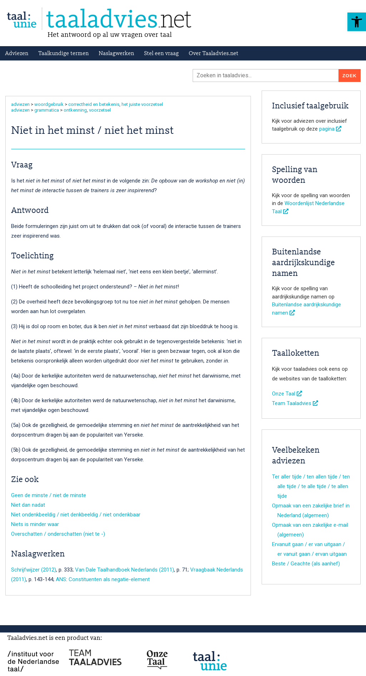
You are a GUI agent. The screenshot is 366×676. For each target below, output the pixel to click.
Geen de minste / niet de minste (48, 495)
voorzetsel (100, 110)
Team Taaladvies (295, 403)
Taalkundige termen (63, 54)
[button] (356, 22)
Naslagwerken (116, 54)
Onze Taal (287, 393)
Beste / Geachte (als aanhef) (306, 563)
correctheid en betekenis (93, 104)
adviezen (20, 104)
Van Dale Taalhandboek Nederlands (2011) (124, 569)
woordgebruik (49, 104)
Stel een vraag (161, 54)
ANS (61, 579)
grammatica (46, 110)
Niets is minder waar (35, 524)
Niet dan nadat (28, 505)
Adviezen (16, 54)
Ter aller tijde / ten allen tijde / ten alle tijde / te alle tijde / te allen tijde (311, 486)
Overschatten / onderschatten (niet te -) (58, 534)
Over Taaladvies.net (213, 54)
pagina (330, 129)
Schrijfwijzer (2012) (33, 569)
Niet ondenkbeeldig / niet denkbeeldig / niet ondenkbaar (75, 514)
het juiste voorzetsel (142, 104)
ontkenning (75, 110)
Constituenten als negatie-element (109, 579)
